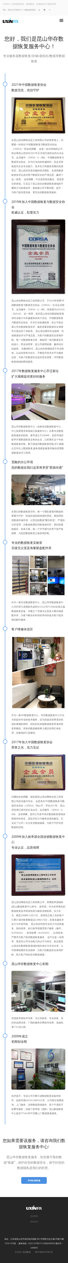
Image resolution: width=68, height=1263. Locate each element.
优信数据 (26, 1252)
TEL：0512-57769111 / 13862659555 (19, 9)
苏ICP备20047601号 (44, 1252)
